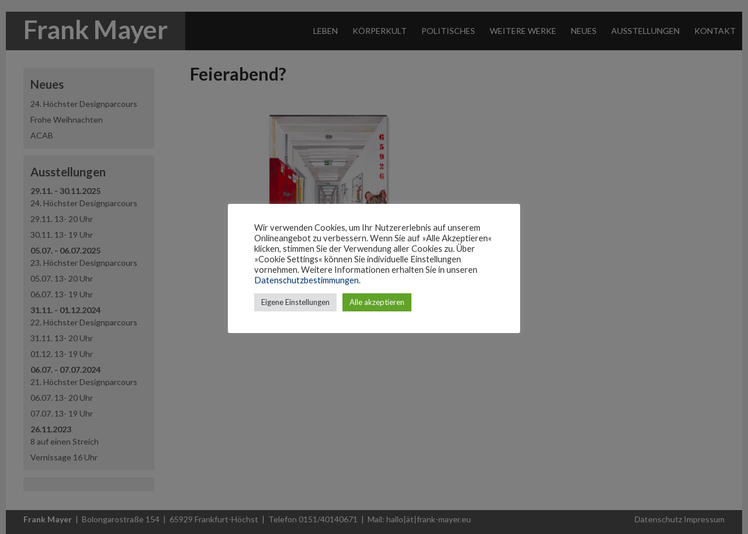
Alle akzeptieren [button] (376, 302)
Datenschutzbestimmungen (306, 280)
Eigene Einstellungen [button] (295, 302)
